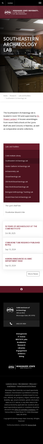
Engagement (21, 351)
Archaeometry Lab (12, 171)
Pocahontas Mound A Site (15, 212)
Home (5, 96)
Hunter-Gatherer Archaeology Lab (17, 166)
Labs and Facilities (25, 96)
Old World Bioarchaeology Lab (16, 182)
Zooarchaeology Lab (13, 176)
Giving (21, 356)
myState (10, 3)
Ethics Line (32, 384)
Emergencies (21, 334)
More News (33, 274)
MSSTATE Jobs (21, 339)
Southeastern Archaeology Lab (16, 161)
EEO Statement (23, 384)
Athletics (21, 353)
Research (13, 96)
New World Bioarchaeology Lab (17, 187)
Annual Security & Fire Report (26, 386)
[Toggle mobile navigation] (40, 3)
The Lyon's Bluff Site (13, 206)
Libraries (21, 348)
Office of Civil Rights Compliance (24, 410)
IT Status (21, 337)
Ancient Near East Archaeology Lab (18, 197)
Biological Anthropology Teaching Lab (19, 192)
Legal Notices (11, 386)
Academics (21, 342)
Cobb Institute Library (13, 156)
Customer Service (11, 384)
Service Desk (32, 425)
